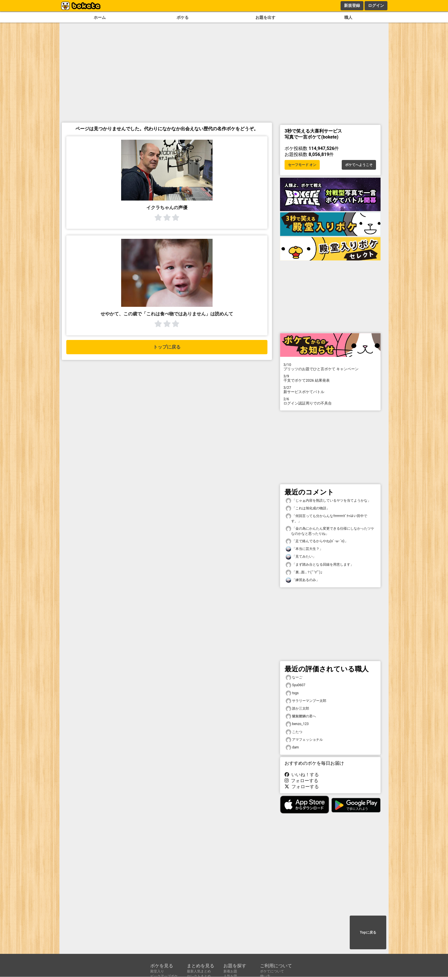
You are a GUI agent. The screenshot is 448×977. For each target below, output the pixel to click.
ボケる (183, 17)
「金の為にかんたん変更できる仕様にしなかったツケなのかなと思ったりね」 (330, 531)
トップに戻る (167, 347)
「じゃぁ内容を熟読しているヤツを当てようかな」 (328, 500)
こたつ (294, 732)
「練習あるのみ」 (302, 580)
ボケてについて (272, 971)
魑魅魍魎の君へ (301, 716)
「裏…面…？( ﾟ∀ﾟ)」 (305, 572)
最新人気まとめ (199, 971)
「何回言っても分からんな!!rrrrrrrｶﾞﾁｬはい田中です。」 (326, 518)
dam (292, 747)
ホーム (100, 17)
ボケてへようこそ (359, 165)
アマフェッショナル (304, 739)
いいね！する (302, 774)
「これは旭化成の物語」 (308, 508)
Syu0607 (295, 685)
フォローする (301, 780)
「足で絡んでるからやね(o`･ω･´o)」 (317, 541)
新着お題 (230, 971)
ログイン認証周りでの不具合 (330, 401)
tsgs (292, 693)
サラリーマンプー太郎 (306, 701)
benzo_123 (297, 724)
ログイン (376, 5)
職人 (348, 17)
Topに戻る (368, 932)
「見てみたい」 (301, 556)
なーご (294, 677)
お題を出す (265, 17)
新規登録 (352, 5)
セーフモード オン (302, 165)
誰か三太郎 (297, 708)
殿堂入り (157, 971)
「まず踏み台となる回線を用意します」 (320, 564)
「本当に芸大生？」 (304, 549)
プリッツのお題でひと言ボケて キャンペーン (330, 367)
